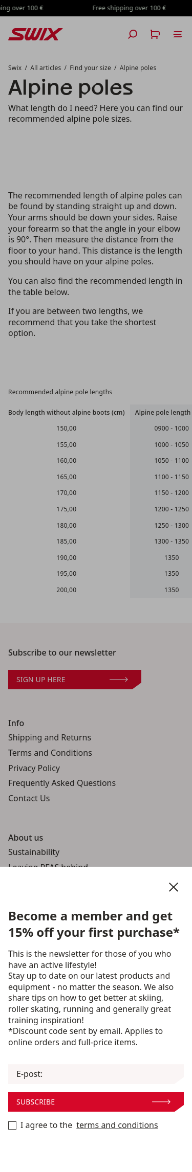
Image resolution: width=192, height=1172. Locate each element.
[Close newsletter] (173, 887)
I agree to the (83, 1125)
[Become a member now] (12, 1125)
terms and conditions (117, 1125)
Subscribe (93, 1102)
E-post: (29, 1074)
